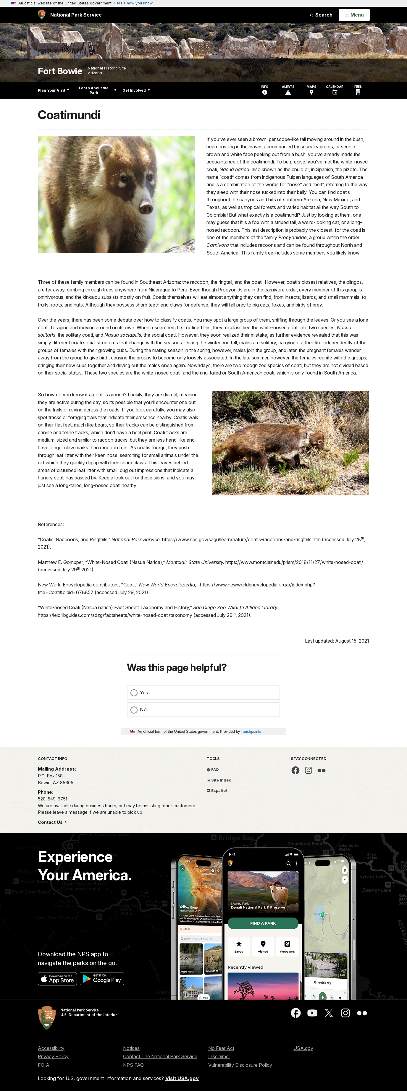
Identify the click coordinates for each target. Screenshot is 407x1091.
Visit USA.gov (182, 1078)
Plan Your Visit (53, 90)
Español (216, 790)
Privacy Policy (53, 1056)
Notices (131, 1048)
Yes (144, 693)
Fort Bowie (60, 71)
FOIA (43, 1065)
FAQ (212, 769)
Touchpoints (251, 731)
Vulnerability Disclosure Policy (240, 1065)
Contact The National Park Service (160, 1056)
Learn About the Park (98, 90)
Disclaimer (219, 1056)
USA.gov (303, 1048)
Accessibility (51, 1048)
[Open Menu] (354, 15)
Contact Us (51, 822)
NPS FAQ (133, 1065)
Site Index (218, 780)
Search (320, 15)
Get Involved (136, 90)
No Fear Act (221, 1048)
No (143, 709)
